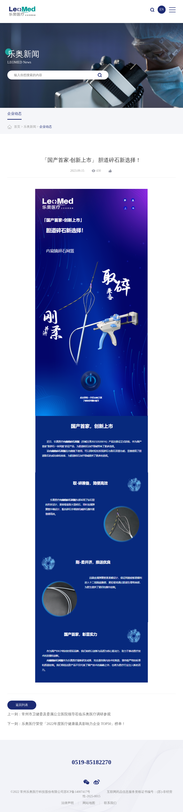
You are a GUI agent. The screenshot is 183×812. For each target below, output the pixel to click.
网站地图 (89, 803)
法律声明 (67, 803)
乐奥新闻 (30, 126)
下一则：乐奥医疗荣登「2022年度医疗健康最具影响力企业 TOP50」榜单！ (66, 724)
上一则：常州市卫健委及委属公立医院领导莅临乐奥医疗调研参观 (59, 714)
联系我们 (110, 803)
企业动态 (14, 113)
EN (162, 9)
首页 (17, 126)
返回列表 (22, 705)
